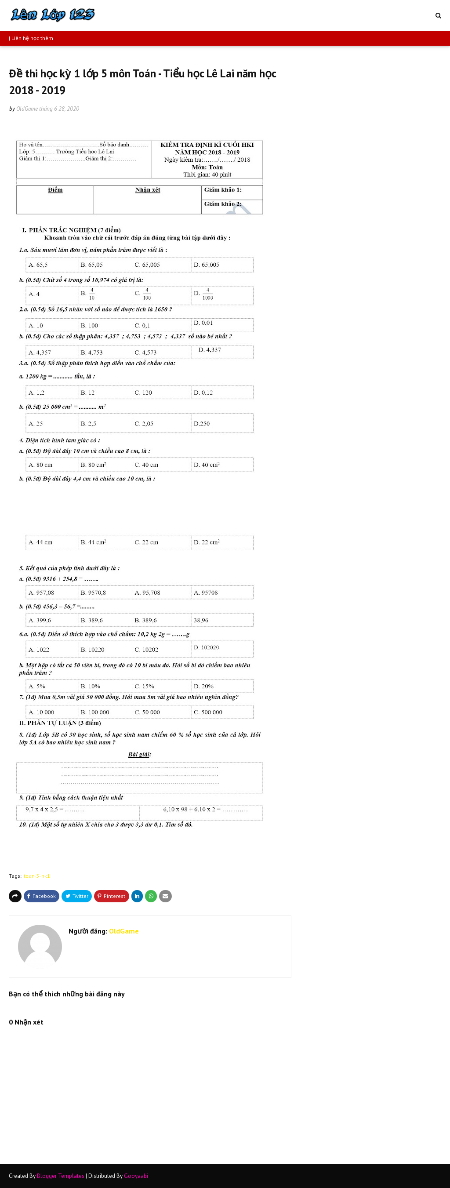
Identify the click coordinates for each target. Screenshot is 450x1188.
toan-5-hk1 (37, 875)
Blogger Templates (60, 1176)
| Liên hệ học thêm (31, 38)
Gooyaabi (136, 1176)
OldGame (27, 109)
